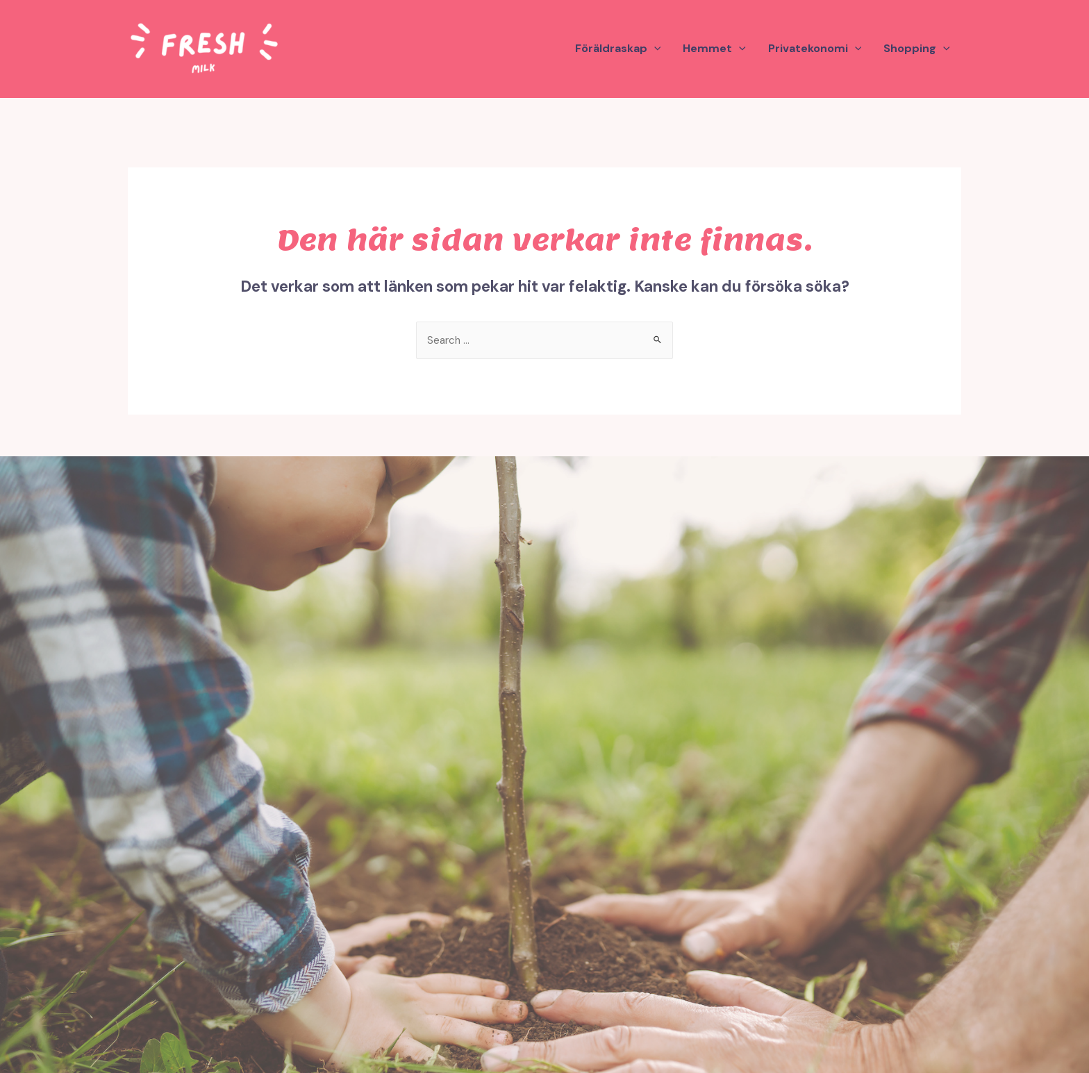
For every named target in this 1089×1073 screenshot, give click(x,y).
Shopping (916, 48)
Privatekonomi (815, 48)
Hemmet (714, 48)
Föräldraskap (618, 48)
